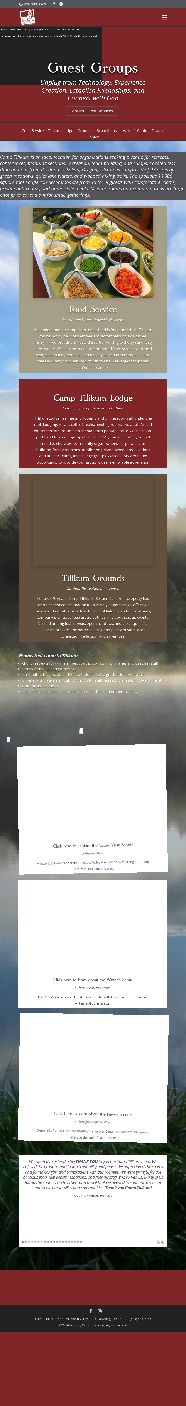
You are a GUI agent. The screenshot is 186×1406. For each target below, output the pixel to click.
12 (57, 1037)
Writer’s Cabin (135, 130)
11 (54, 1037)
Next (162, 1037)
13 (60, 1037)
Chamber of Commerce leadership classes (58, 691)
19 (78, 1037)
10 (51, 1037)
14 (63, 1037)
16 (69, 1037)
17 (72, 1037)
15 (66, 1037)
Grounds (85, 130)
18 (75, 1037)
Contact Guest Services (91, 110)
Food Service (33, 130)
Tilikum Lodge (60, 130)
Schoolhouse (108, 130)
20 (81, 1037)
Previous (158, 1037)
